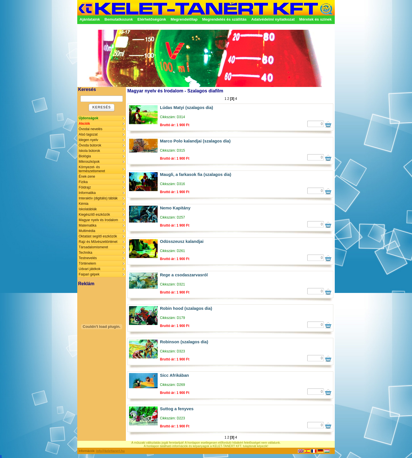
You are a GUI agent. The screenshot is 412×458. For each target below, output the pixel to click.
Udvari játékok (89, 269)
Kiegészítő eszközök (94, 215)
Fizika (83, 182)
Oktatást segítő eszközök (98, 236)
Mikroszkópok (89, 162)
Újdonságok (88, 118)
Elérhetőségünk (151, 19)
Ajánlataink (90, 19)
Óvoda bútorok (90, 145)
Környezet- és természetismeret (92, 169)
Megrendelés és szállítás (224, 19)
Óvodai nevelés (90, 129)
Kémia (83, 204)
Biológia (85, 156)
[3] (232, 99)
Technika (85, 253)
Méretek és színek (315, 19)
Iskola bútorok (89, 151)
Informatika (87, 193)
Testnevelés (88, 258)
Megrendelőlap (184, 19)
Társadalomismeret (93, 247)
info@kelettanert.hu (110, 451)
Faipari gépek (89, 274)
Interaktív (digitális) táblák (98, 198)
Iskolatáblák (88, 209)
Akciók (84, 124)
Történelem (87, 263)
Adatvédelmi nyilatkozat (273, 19)
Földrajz (85, 187)
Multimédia (87, 231)
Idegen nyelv (88, 140)
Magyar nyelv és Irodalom (98, 220)
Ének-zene (87, 177)
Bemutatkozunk (118, 19)
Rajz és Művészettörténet (98, 242)
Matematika (87, 225)
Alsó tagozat (88, 134)
